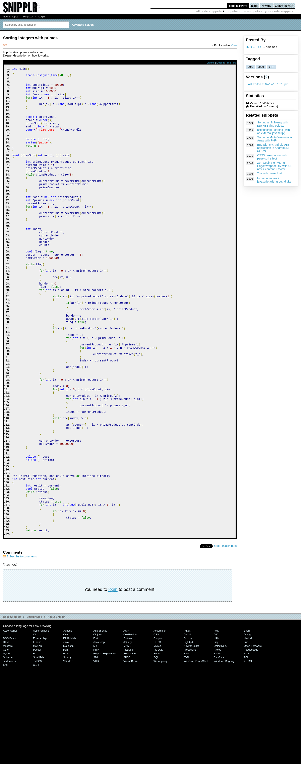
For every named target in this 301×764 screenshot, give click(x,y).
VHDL (96, 748)
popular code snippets (243, 11)
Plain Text (231, 63)
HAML (217, 726)
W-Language (161, 748)
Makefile (8, 733)
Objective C (220, 733)
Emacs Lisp (40, 726)
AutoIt (187, 718)
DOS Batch (9, 726)
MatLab (37, 733)
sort (250, 66)
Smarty (67, 745)
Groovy (188, 726)
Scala (247, 741)
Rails (66, 741)
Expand (211, 63)
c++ (271, 66)
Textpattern (9, 748)
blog (254, 5)
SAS (186, 741)
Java (66, 729)
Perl (65, 737)
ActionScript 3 (41, 718)
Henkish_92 (253, 47)
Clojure (97, 722)
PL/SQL (158, 737)
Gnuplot (158, 726)
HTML (6, 729)
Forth (96, 726)
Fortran (127, 726)
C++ (234, 45)
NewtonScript (191, 733)
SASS (217, 741)
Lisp (216, 729)
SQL (156, 745)
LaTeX (157, 729)
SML (96, 745)
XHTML (248, 748)
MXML (127, 733)
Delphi (187, 722)
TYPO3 (37, 748)
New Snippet (10, 16)
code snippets (238, 5)
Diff (216, 722)
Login (41, 16)
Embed (220, 63)
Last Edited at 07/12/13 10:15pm (267, 84)
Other (6, 737)
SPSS (126, 745)
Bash (247, 718)
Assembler (160, 718)
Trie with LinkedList (269, 173)
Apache (67, 718)
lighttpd (188, 729)
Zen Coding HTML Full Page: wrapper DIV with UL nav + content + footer (274, 166)
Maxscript (68, 733)
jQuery (127, 729)
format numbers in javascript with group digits (274, 180)
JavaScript (99, 729)
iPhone (37, 729)
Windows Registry (224, 748)
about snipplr (284, 5)
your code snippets (279, 11)
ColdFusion (130, 722)
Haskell (248, 726)
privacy (266, 5)
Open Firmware (253, 733)
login (113, 677)
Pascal (37, 737)
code (261, 66)
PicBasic (128, 737)
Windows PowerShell (196, 748)
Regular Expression (104, 741)
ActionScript (10, 718)
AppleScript (100, 718)
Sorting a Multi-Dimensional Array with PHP (275, 139)
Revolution (129, 741)
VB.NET (68, 748)
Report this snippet (225, 633)
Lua (246, 729)
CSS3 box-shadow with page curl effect (272, 157)
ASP (126, 718)
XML (5, 752)
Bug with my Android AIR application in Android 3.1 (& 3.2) (273, 148)
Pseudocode (251, 737)
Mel (95, 733)
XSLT (36, 752)
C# (35, 722)
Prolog (217, 737)
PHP (96, 737)
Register (28, 16)
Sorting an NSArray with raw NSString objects (272, 124)
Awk (216, 718)
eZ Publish (69, 726)
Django (248, 722)
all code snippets (209, 11)
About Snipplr (56, 704)
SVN (186, 745)
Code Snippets (12, 704)
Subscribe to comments (20, 644)
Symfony (219, 745)
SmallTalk (38, 745)
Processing (190, 737)
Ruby (157, 741)
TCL (246, 745)
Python (7, 741)
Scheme (8, 745)
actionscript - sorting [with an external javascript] (273, 131)
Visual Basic (130, 748)
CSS (156, 722)
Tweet (209, 633)
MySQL (158, 733)
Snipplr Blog (34, 704)
